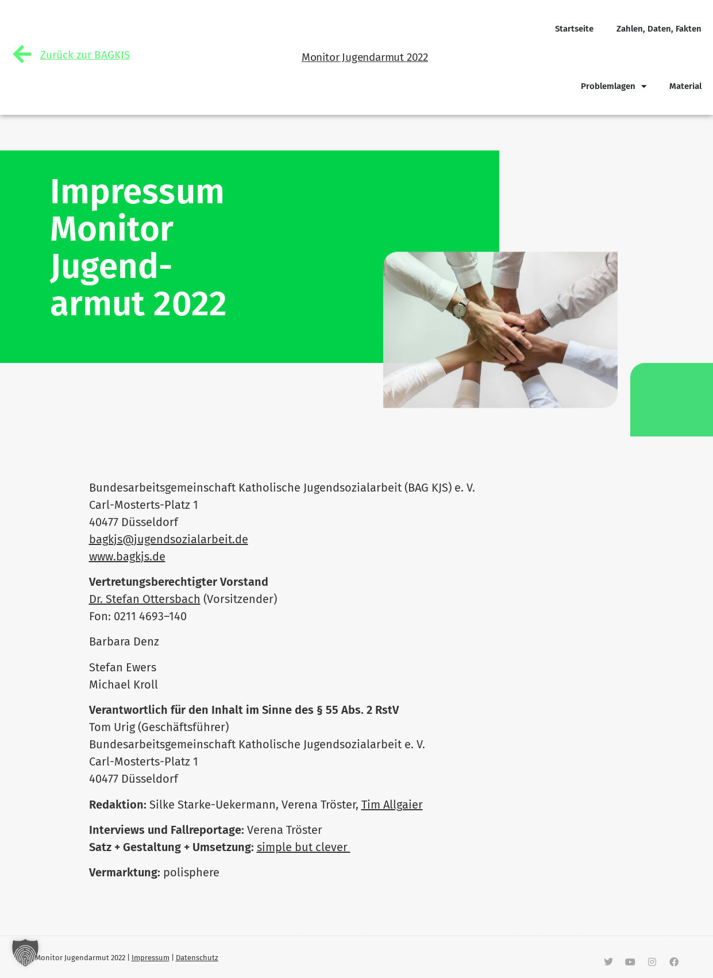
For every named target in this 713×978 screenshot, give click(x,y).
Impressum (150, 957)
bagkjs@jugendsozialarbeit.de (168, 539)
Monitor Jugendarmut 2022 (365, 57)
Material (685, 86)
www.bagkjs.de (127, 556)
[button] (25, 952)
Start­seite (574, 29)
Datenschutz (197, 957)
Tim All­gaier (392, 804)
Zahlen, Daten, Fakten (659, 29)
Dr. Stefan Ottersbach (145, 599)
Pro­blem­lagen (613, 86)
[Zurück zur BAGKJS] (22, 54)
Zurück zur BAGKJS (85, 55)
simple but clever (303, 847)
